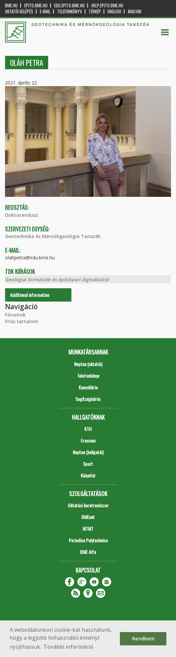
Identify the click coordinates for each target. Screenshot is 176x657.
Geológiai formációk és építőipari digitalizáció (57, 279)
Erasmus (88, 440)
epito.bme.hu (35, 5)
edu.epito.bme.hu (69, 5)
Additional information (29, 294)
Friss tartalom (21, 321)
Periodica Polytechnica (88, 540)
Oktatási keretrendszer (88, 505)
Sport (88, 463)
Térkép (95, 11)
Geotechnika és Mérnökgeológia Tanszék (53, 236)
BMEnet (88, 516)
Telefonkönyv (69, 11)
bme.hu (11, 5)
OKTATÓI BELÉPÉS (19, 11)
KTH (88, 428)
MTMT (88, 528)
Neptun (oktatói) (88, 363)
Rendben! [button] (143, 638)
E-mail (45, 11)
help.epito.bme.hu (107, 5)
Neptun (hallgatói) (88, 452)
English (114, 11)
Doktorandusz (21, 215)
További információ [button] (68, 646)
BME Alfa (88, 551)
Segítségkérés (88, 398)
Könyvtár (88, 475)
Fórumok (15, 315)
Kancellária (88, 387)
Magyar (134, 11)
